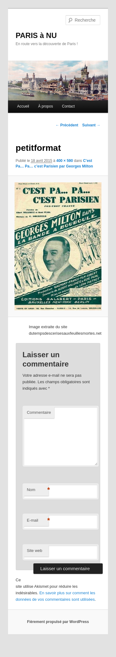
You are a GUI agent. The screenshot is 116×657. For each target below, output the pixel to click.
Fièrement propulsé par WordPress (58, 622)
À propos (45, 106)
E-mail (38, 520)
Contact (68, 106)
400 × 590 (64, 161)
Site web (34, 550)
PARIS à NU (36, 35)
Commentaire (39, 412)
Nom (38, 489)
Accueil (23, 106)
